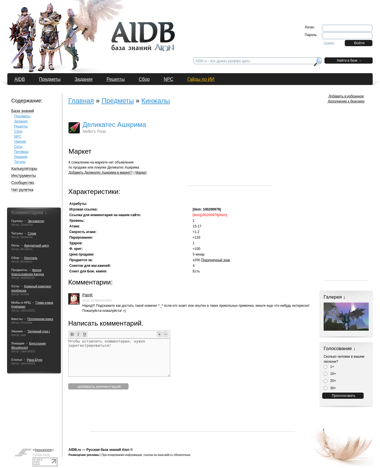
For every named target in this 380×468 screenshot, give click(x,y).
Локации (20, 157)
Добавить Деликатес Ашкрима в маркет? (100, 172)
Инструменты (23, 175)
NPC (168, 79)
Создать (329, 42)
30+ (330, 388)
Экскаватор (36, 221)
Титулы (20, 162)
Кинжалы (155, 100)
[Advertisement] (229, 150)
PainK (87, 295)
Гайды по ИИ (201, 79)
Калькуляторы (24, 168)
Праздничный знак (215, 260)
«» (43, 449)
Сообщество (22, 182)
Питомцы (21, 152)
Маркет (141, 172)
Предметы (49, 79)
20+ (330, 381)
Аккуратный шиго (36, 245)
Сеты (18, 147)
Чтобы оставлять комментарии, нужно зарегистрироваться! (119, 358)
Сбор (144, 79)
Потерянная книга (40, 319)
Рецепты (116, 79)
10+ (330, 374)
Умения (20, 142)
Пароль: (311, 35)
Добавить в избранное (346, 96)
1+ (329, 367)
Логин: (310, 27)
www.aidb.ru (165, 454)
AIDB (19, 79)
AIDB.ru (75, 450)
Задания (83, 79)
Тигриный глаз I (39, 331)
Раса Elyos (34, 359)
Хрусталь (30, 257)
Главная (81, 100)
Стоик (32, 233)
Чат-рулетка (22, 189)
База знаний (22, 111)
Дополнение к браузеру (346, 101)
